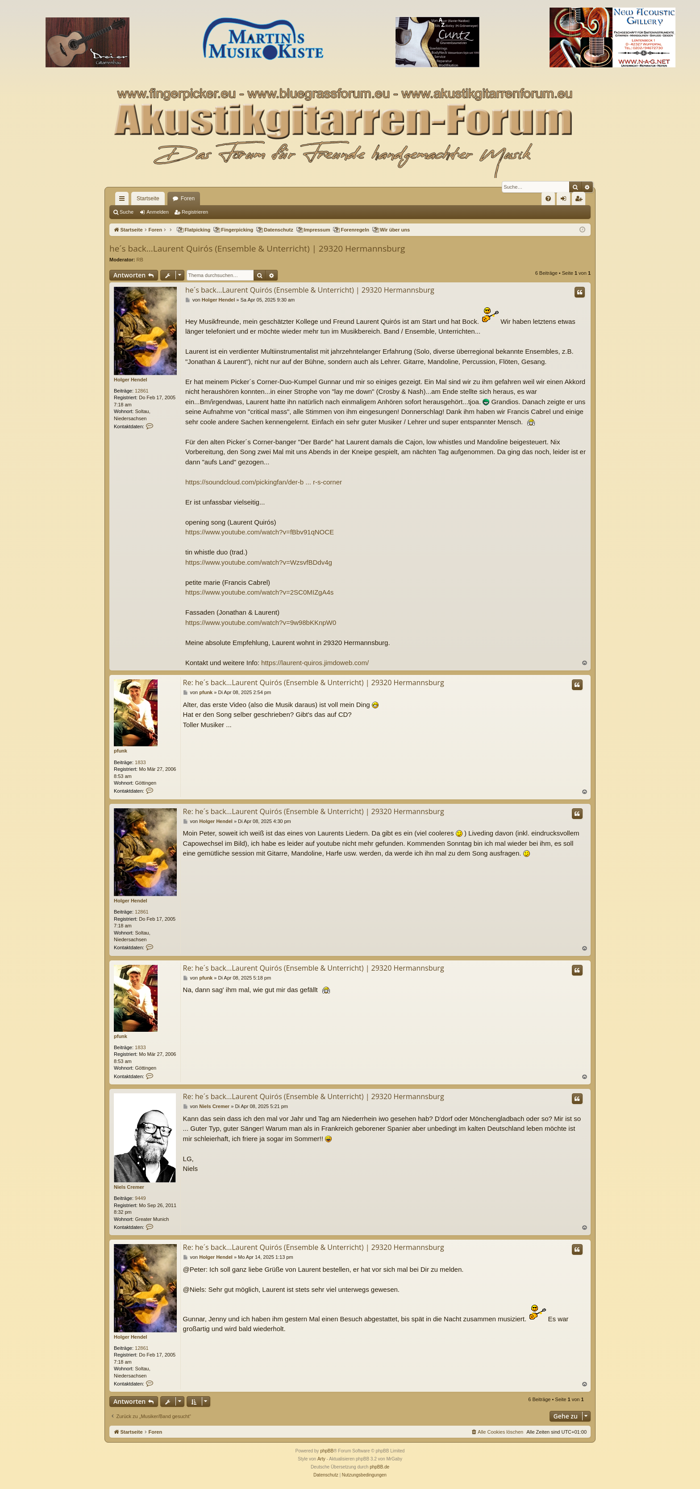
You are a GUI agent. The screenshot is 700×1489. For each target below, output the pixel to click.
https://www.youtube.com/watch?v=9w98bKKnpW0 (260, 622)
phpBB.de (379, 1466)
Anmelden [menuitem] (565, 200)
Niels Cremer (129, 1187)
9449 (140, 1198)
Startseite (148, 198)
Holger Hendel (130, 379)
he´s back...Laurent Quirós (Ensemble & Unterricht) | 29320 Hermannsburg (257, 248)
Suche (126, 212)
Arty (321, 1458)
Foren (188, 198)
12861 (142, 390)
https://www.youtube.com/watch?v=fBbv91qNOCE (259, 532)
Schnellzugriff (124, 200)
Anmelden (157, 212)
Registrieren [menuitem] (580, 200)
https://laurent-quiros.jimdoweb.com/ (315, 662)
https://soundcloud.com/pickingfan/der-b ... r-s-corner (263, 482)
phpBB (326, 1450)
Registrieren (195, 212)
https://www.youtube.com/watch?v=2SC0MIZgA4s (259, 592)
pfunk (120, 750)
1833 (140, 762)
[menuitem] (548, 198)
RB (140, 259)
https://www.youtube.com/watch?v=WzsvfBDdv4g (258, 562)
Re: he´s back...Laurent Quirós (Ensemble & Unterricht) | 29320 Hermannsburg (313, 682)
